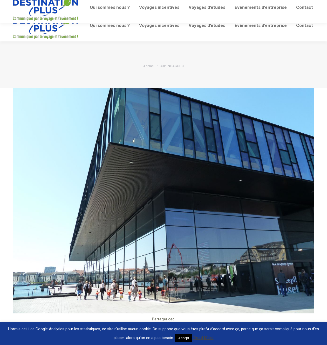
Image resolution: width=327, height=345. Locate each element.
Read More (203, 337)
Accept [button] (183, 338)
